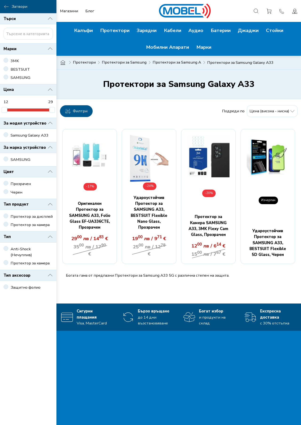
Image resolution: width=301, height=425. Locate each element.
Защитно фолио (25, 287)
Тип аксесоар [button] (28, 275)
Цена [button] (28, 90)
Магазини (69, 11)
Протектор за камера (30, 224)
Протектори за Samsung (124, 62)
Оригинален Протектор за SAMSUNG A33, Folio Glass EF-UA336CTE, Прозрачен (89, 215)
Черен (16, 192)
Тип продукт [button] (28, 204)
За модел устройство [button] (28, 123)
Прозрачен (21, 183)
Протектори (84, 62)
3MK (15, 61)
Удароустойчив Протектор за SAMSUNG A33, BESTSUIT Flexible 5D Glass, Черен (268, 242)
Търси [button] (28, 18)
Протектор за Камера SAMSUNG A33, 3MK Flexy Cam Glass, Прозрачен (208, 225)
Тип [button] (28, 237)
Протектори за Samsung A (177, 62)
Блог (89, 11)
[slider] (4, 110)
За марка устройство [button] (28, 147)
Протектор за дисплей (32, 216)
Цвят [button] (28, 171)
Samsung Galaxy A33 (29, 135)
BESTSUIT (20, 69)
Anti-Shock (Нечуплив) (21, 252)
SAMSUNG (20, 77)
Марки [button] (28, 49)
